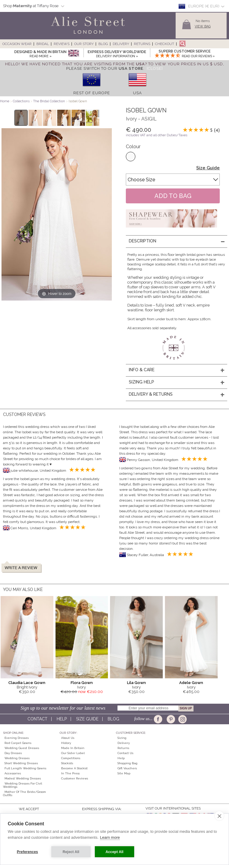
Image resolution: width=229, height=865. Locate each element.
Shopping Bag (127, 763)
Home (4, 101)
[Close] (155, 68)
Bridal (42, 44)
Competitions (70, 758)
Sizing (121, 737)
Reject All (71, 852)
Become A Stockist (74, 768)
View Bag (203, 26)
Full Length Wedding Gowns (25, 768)
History (66, 743)
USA (137, 93)
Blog (103, 44)
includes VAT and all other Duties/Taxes (156, 135)
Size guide (87, 719)
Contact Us (125, 753)
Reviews (61, 44)
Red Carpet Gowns (17, 743)
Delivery (121, 44)
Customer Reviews (74, 778)
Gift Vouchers (127, 768)
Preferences (27, 852)
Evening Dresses (16, 737)
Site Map (123, 773)
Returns (142, 44)
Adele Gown (191, 682)
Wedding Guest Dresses (21, 748)
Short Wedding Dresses (21, 763)
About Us (67, 737)
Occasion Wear (17, 44)
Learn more (110, 837)
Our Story (84, 44)
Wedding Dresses (17, 758)
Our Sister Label (73, 753)
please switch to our (104, 68)
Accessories (12, 773)
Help (62, 719)
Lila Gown (136, 682)
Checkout (164, 44)
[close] (219, 816)
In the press (70, 773)
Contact (37, 719)
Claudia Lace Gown (26, 682)
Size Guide (208, 168)
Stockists (67, 763)
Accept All (114, 852)
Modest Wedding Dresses (22, 778)
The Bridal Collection (49, 101)
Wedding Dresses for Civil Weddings (22, 785)
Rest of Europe (91, 93)
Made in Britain (72, 748)
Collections (21, 101)
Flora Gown (82, 682)
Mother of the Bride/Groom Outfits (24, 793)
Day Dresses (13, 753)
